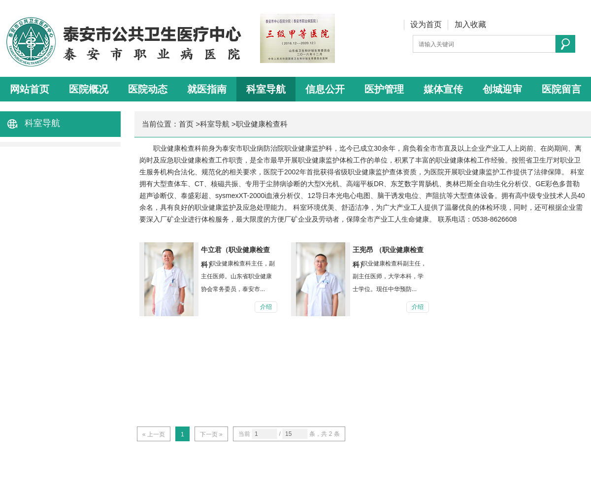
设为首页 (426, 24)
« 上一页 (153, 434)
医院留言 (561, 89)
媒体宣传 (443, 89)
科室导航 (266, 89)
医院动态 (147, 89)
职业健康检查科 (262, 124)
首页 (186, 124)
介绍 (266, 306)
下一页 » (211, 434)
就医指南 (207, 89)
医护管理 (384, 89)
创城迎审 (502, 89)
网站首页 (29, 89)
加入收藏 (470, 24)
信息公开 (325, 89)
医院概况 (88, 89)
